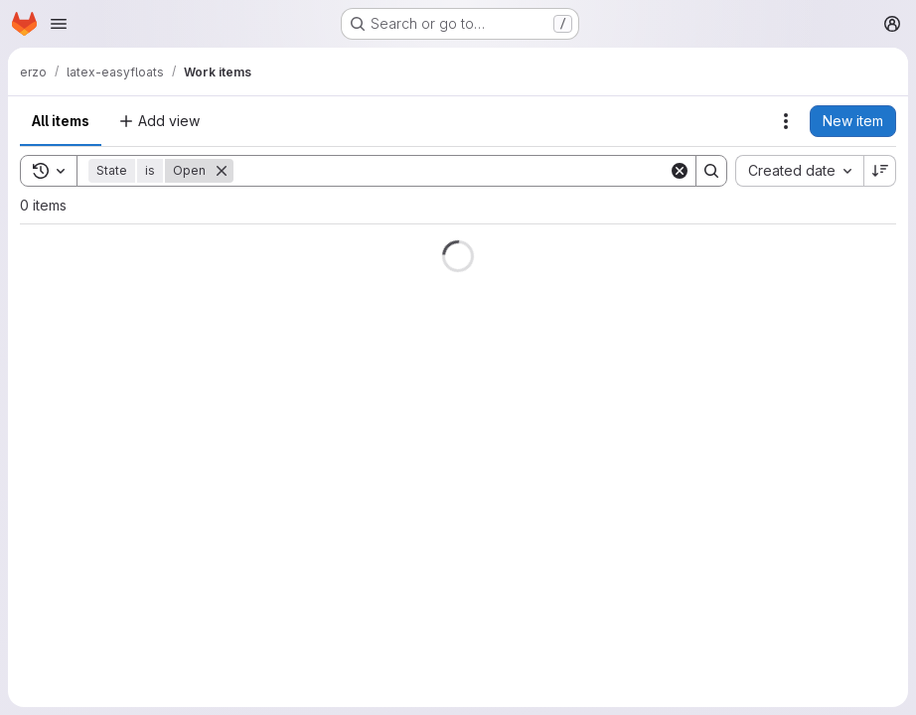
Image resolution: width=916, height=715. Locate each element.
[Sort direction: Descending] (880, 171)
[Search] (451, 171)
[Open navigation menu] (59, 24)
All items (60, 120)
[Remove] (221, 171)
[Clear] (679, 171)
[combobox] (799, 171)
